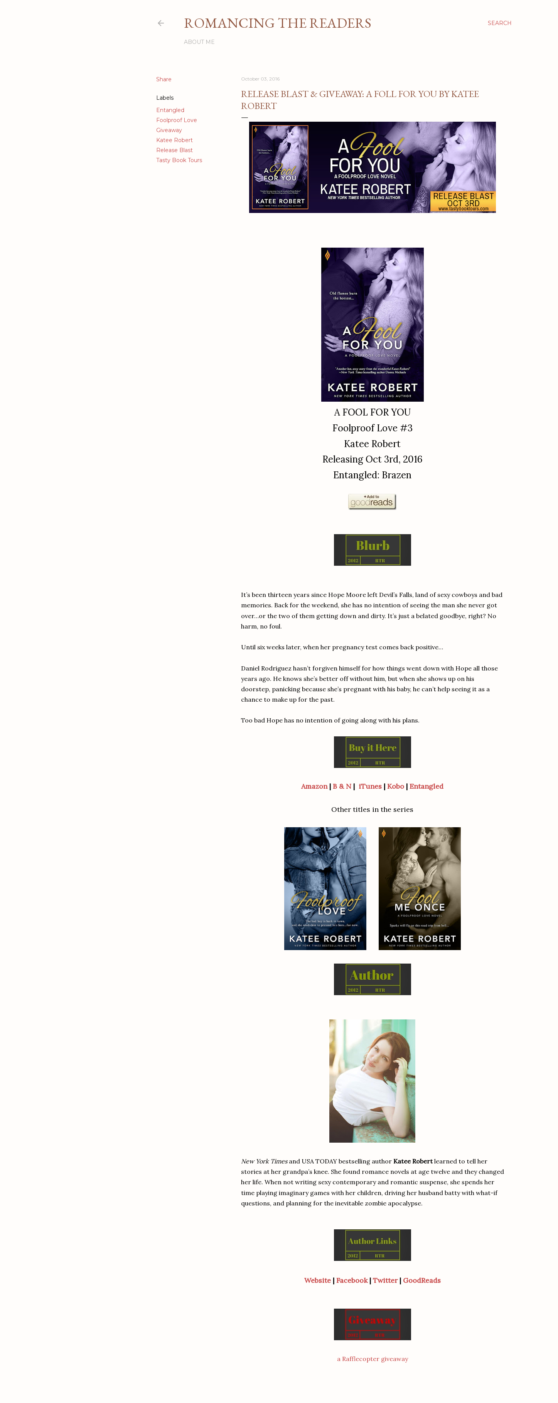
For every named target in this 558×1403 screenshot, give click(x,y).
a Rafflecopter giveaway (372, 1359)
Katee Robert (174, 140)
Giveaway (169, 130)
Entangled (170, 110)
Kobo (395, 786)
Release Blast (174, 150)
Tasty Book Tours (179, 160)
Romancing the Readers (277, 23)
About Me (199, 42)
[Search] (500, 23)
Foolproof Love (176, 120)
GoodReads (422, 1280)
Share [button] (164, 79)
